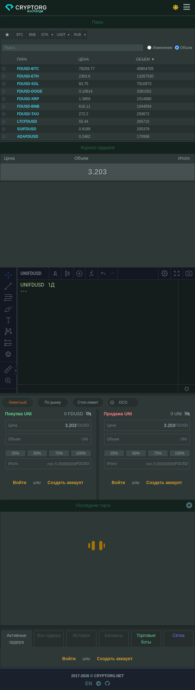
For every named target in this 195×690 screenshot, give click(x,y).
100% (81, 453)
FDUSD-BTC (28, 69)
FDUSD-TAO (28, 114)
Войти (19, 482)
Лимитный (18, 402)
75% (59, 453)
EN (88, 683)
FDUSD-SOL (28, 84)
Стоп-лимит (88, 402)
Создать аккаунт (65, 482)
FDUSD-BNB (28, 106)
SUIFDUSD (26, 129)
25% (15, 453)
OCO (118, 402)
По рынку (53, 402)
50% (37, 453)
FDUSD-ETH (28, 76)
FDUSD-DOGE (29, 91)
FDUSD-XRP (28, 99)
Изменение (162, 48)
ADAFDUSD (27, 136)
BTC (20, 34)
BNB (32, 34)
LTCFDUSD (27, 121)
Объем (186, 48)
